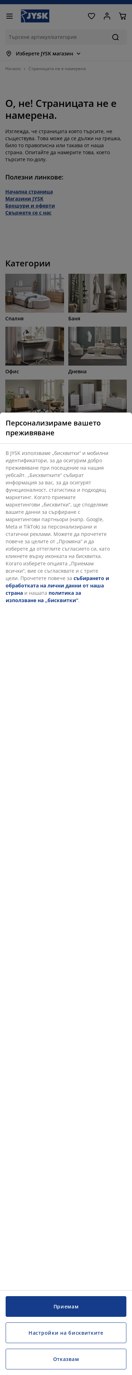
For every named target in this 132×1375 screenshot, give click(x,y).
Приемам (66, 1306)
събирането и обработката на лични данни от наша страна (57, 585)
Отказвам (66, 1359)
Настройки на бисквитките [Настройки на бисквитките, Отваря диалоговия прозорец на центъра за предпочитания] (66, 1332)
